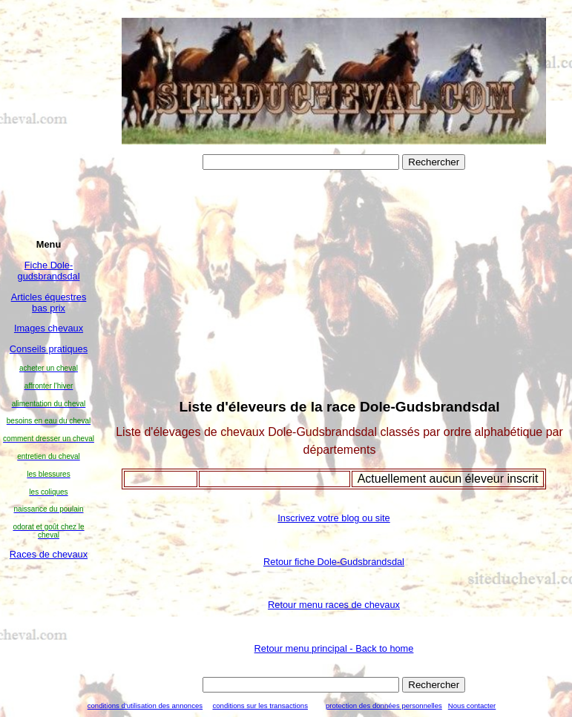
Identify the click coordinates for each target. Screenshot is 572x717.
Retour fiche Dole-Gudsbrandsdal (333, 561)
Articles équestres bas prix (49, 302)
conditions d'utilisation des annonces (145, 705)
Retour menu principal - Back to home (334, 648)
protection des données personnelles (384, 705)
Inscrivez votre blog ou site (333, 517)
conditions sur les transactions (260, 705)
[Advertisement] (48, 615)
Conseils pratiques (49, 348)
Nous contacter (472, 705)
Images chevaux (48, 328)
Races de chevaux (49, 554)
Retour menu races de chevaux (334, 604)
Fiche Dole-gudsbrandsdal (49, 271)
